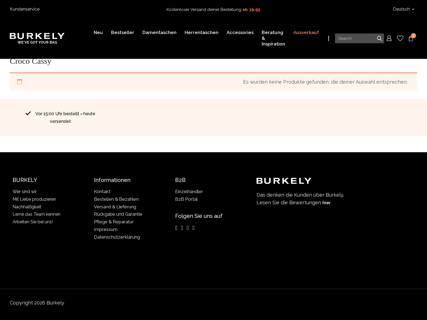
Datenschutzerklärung (117, 237)
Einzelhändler (189, 191)
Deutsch (402, 9)
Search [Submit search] (379, 39)
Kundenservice (24, 9)
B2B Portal (186, 199)
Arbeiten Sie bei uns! (34, 221)
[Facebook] (182, 228)
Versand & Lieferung (115, 206)
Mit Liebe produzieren (36, 199)
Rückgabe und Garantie (118, 214)
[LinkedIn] (188, 228)
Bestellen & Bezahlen (116, 199)
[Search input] (359, 39)
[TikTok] (193, 228)
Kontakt (102, 191)
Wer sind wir (25, 191)
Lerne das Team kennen (38, 214)
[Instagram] (176, 228)
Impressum (105, 229)
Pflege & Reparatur (114, 221)
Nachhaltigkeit (27, 206)
